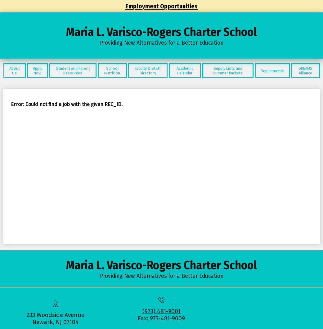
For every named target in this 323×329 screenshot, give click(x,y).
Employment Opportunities (161, 6)
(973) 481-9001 (161, 311)
